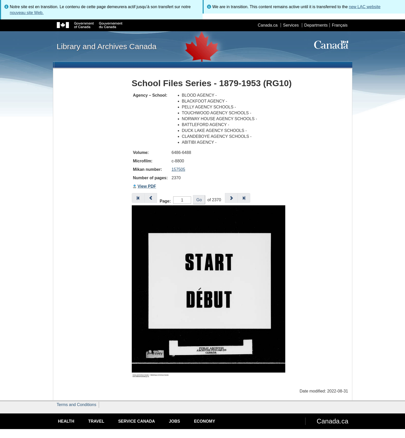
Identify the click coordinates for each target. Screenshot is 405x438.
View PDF (147, 186)
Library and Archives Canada (107, 46)
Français (339, 25)
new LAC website (365, 7)
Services (291, 25)
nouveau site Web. (26, 12)
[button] (138, 198)
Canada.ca (267, 25)
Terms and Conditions (76, 404)
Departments (316, 25)
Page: (165, 201)
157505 (178, 169)
